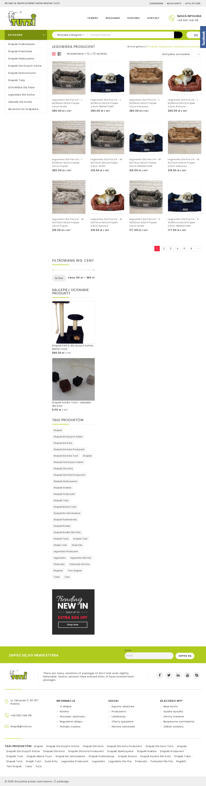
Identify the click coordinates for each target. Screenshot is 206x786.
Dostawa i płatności (72, 716)
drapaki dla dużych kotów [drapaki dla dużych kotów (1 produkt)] (68, 462)
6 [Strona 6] (191, 248)
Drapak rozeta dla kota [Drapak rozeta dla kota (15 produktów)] (67, 532)
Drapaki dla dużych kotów (25, 65)
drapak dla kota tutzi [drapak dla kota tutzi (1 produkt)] (66, 455)
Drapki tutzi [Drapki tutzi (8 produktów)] (60, 545)
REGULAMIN (113, 18)
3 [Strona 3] (171, 248)
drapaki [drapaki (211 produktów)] (87, 455)
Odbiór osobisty (173, 726)
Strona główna (136, 46)
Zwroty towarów (173, 716)
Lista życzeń (192, 3)
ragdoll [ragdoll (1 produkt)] (58, 570)
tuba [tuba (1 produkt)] (57, 577)
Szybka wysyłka (173, 711)
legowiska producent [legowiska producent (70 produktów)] (66, 551)
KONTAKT (153, 18)
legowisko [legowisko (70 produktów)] (60, 557)
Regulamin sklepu (71, 721)
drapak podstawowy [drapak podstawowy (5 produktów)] (65, 519)
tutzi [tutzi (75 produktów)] (67, 577)
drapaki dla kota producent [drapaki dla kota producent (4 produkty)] (69, 474)
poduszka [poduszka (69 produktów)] (59, 564)
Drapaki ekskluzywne (21, 58)
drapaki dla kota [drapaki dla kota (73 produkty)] (63, 468)
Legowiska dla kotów (21, 94)
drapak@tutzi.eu (21, 726)
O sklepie (66, 706)
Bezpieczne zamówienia (178, 721)
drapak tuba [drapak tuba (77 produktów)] (61, 538)
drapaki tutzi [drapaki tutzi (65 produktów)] (61, 500)
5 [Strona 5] (184, 248)
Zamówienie (156, 3)
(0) (196, 35)
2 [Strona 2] (164, 248)
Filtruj (59, 278)
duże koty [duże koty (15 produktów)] (77, 545)
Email (128, 650)
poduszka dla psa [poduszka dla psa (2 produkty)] (80, 564)
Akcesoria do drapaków (23, 109)
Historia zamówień (123, 726)
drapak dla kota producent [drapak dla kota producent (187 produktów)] (69, 449)
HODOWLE (133, 18)
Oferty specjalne (123, 721)
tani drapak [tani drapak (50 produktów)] (75, 570)
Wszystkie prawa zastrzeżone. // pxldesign (41, 781)
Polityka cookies (70, 726)
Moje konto (174, 3)
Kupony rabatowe (123, 706)
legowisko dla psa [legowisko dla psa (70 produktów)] (80, 557)
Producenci (119, 711)
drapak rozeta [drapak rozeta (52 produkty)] (62, 526)
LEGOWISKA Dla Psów (21, 87)
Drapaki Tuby (16, 80)
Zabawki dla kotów (20, 102)
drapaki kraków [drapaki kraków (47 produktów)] (62, 487)
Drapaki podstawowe (21, 44)
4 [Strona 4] (178, 248)
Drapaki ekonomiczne (22, 73)
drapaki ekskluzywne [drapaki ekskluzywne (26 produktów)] (65, 481)
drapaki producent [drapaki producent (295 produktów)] (64, 494)
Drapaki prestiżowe (20, 51)
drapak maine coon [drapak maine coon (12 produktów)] (65, 506)
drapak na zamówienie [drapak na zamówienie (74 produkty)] (67, 513)
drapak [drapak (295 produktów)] (58, 430)
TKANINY (92, 18)
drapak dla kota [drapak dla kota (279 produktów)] (63, 443)
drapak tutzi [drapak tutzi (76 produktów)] (80, 538)
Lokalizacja (119, 716)
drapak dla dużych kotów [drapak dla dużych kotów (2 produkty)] (68, 436)
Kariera (64, 711)
